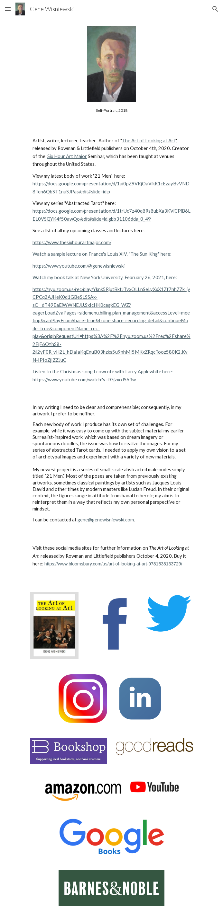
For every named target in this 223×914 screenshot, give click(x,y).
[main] (111, 110)
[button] (7, 9)
